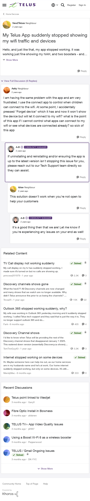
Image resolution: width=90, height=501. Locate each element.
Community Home (11, 483)
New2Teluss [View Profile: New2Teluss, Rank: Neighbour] (18, 23)
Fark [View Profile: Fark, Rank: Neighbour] (5, 324)
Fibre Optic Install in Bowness (32, 411)
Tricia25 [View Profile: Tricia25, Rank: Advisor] (7, 299)
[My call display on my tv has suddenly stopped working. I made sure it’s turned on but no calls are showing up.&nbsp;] (35, 269)
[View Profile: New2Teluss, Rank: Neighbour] (7, 25)
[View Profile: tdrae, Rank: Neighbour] (13, 189)
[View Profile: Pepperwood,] (6, 439)
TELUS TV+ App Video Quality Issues (37, 424)
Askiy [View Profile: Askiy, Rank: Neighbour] (14, 88)
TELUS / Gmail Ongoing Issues (33, 450)
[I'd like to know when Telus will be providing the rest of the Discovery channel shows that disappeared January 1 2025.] (35, 341)
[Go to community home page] (23, 5)
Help (45, 483)
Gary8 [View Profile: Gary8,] (31, 402)
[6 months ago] (16, 324)
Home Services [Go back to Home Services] (10, 14)
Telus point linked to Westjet (31, 397)
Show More (10, 59)
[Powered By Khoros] (45, 493)
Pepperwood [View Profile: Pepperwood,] (34, 442)
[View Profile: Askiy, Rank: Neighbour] (6, 90)
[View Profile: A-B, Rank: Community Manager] (11, 149)
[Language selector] (55, 5)
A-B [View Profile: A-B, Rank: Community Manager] (18, 147)
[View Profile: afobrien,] (6, 413)
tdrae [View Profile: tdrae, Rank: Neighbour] (21, 187)
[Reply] (82, 71)
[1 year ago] (27, 275)
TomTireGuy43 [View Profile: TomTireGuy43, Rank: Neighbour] (10, 348)
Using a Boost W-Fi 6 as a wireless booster (41, 437)
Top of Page (32, 483)
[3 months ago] (19, 402)
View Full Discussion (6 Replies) (19, 80)
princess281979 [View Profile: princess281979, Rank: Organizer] (11, 275)
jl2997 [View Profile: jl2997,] (31, 428)
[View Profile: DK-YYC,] (6, 453)
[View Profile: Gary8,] (6, 399)
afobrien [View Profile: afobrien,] (32, 415)
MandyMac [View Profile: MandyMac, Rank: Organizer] (9, 372)
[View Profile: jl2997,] (6, 426)
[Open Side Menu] (4, 5)
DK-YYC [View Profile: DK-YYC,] (32, 459)
